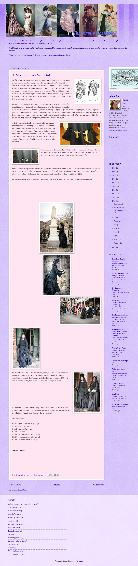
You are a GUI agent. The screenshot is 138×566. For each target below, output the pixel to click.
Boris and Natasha (14, 511)
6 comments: (38, 475)
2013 (114, 197)
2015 (114, 190)
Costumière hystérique (120, 361)
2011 (114, 248)
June (116, 228)
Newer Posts (15, 484)
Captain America (14, 514)
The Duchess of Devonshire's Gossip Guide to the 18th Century (119, 332)
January (117, 243)
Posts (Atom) (22, 490)
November (118, 208)
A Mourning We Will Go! (31, 75)
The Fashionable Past (120, 315)
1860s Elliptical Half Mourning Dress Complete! (118, 352)
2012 (114, 201)
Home (57, 484)
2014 (114, 194)
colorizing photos (14, 518)
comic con (11, 521)
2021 (114, 168)
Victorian (11, 548)
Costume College (14, 524)
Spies (10, 534)
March (116, 239)
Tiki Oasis (11, 544)
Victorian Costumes (15, 551)
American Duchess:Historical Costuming (119, 303)
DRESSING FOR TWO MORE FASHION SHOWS (119, 265)
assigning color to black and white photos (22, 504)
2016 (114, 186)
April (116, 236)
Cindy (126, 100)
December (117, 204)
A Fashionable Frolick (120, 404)
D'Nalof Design (117, 383)
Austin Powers (13, 507)
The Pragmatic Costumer (117, 289)
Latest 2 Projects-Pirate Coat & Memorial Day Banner (119, 375)
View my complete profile (118, 131)
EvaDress (115, 394)
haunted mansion (14, 531)
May (116, 232)
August (116, 221)
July (115, 225)
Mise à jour (115, 363)
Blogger (79, 561)
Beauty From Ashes (119, 348)
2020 (114, 172)
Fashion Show (13, 528)
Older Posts (98, 484)
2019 (114, 175)
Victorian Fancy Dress (16, 554)
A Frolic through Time (120, 273)
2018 (114, 179)
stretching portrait (14, 538)
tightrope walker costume (17, 541)
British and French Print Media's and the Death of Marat (120, 340)
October (117, 217)
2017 (114, 183)
